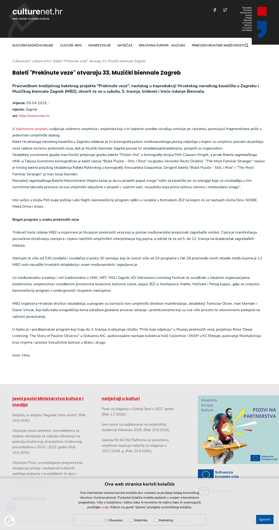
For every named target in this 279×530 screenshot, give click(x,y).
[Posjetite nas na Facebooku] (215, 10)
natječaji (125, 45)
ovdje (105, 507)
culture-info (71, 45)
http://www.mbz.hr (34, 115)
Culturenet (20, 61)
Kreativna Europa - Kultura (162, 45)
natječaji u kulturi (121, 398)
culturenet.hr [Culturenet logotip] (37, 14)
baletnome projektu (32, 128)
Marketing (166, 520)
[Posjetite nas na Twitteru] (225, 10)
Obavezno (115, 520)
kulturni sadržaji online (32, 45)
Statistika (140, 520)
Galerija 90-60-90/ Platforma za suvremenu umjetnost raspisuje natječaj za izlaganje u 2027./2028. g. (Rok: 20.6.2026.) (135, 445)
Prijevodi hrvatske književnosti (218, 45)
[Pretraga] (246, 45)
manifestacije (99, 45)
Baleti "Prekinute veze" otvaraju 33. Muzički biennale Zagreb (96, 73)
